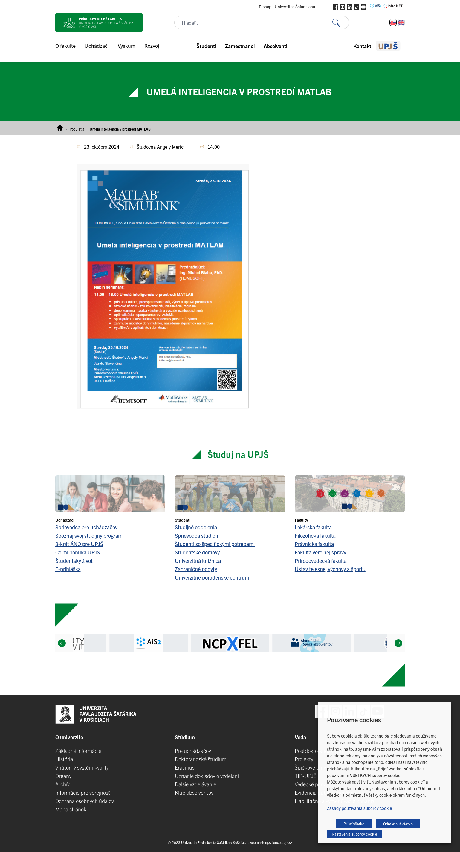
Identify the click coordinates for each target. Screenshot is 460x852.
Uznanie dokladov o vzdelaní (207, 775)
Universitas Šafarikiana (295, 6)
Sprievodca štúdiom (197, 535)
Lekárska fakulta (313, 527)
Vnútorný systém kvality (82, 767)
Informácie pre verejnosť (82, 792)
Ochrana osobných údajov (84, 800)
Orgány (63, 775)
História (64, 759)
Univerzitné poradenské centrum (212, 577)
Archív (62, 784)
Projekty (304, 759)
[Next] (398, 643)
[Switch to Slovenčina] (393, 22)
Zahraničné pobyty (196, 569)
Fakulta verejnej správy (320, 552)
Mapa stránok (70, 809)
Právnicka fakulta (314, 543)
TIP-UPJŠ (306, 775)
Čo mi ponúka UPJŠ (77, 552)
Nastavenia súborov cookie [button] (354, 833)
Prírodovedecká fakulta (321, 560)
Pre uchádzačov (193, 750)
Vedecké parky (311, 784)
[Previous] (61, 643)
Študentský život (74, 560)
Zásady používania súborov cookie (359, 808)
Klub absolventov (194, 792)
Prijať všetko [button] (353, 823)
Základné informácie (78, 750)
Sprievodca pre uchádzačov (86, 527)
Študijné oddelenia (196, 527)
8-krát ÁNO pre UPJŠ (79, 543)
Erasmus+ (186, 767)
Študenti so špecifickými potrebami (215, 543)
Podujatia (77, 129)
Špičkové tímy (310, 767)
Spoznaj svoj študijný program (89, 535)
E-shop (265, 6)
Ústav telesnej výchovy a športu (330, 569)
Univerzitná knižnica (198, 560)
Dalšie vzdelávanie (195, 784)
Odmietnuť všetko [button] (398, 823)
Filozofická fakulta (315, 535)
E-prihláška (68, 569)
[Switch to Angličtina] (401, 22)
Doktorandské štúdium (201, 759)
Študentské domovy (197, 552)
